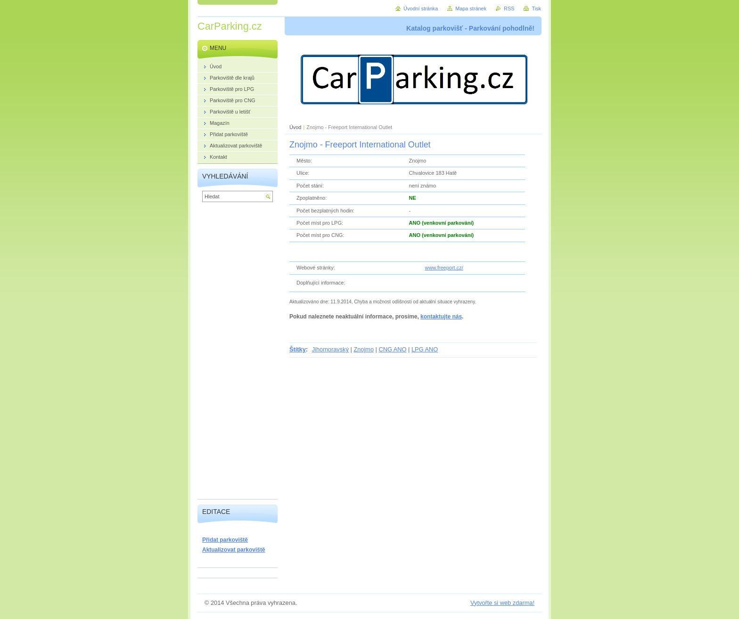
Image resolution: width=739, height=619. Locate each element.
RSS (509, 8)
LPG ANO (424, 349)
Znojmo (363, 349)
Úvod (295, 127)
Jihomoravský (330, 349)
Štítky (297, 349)
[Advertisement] (237, 353)
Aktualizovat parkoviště (233, 549)
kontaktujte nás (441, 316)
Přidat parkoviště (225, 540)
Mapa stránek (470, 8)
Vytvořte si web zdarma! (502, 602)
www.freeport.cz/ (444, 267)
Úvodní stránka (420, 8)
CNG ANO (393, 349)
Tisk (536, 8)
